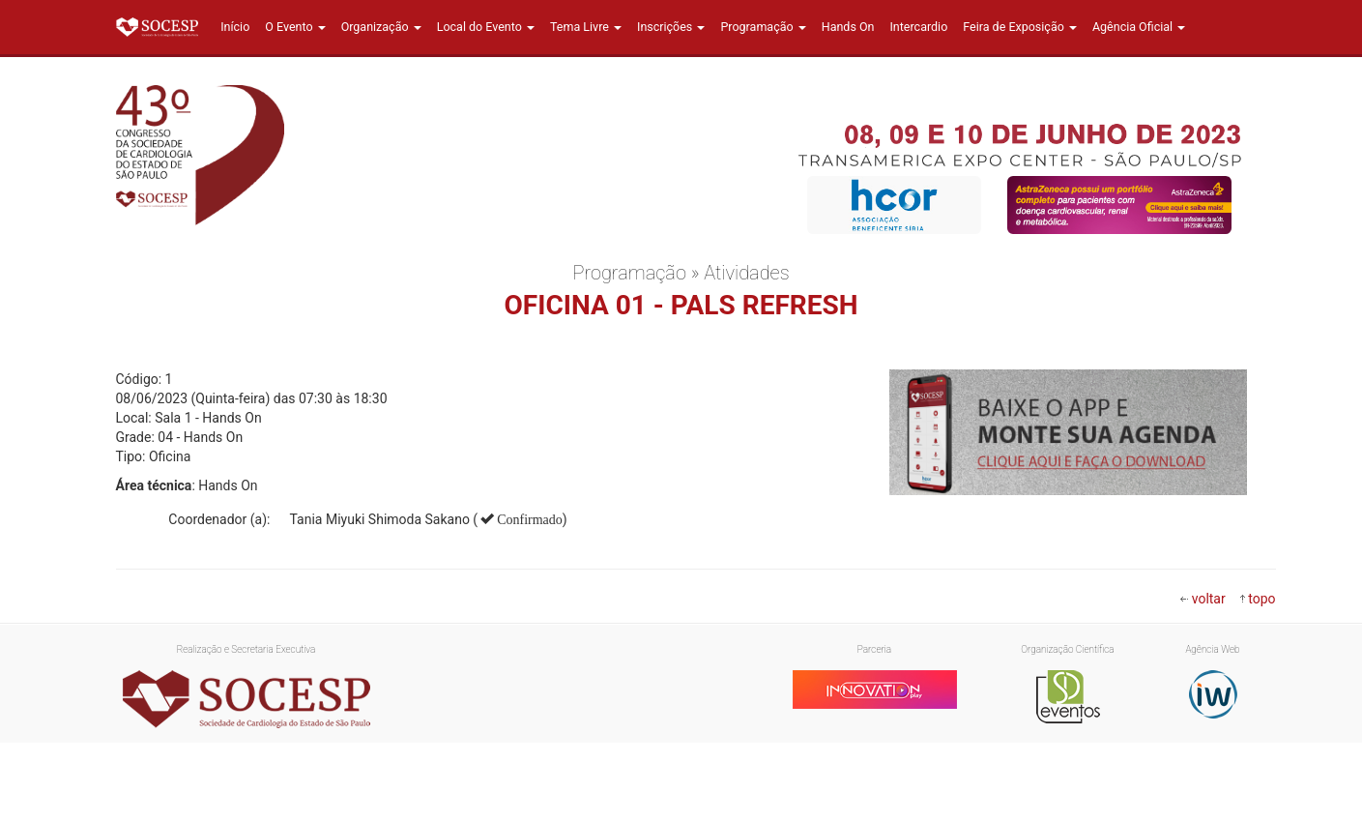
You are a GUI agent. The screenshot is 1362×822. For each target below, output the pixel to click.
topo (1261, 598)
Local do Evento (486, 26)
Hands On (848, 26)
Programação (762, 26)
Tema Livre (586, 26)
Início (234, 26)
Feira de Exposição (1020, 26)
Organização (381, 26)
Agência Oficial (1138, 26)
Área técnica (154, 485)
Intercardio (918, 26)
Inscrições (671, 26)
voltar (1209, 598)
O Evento (295, 26)
